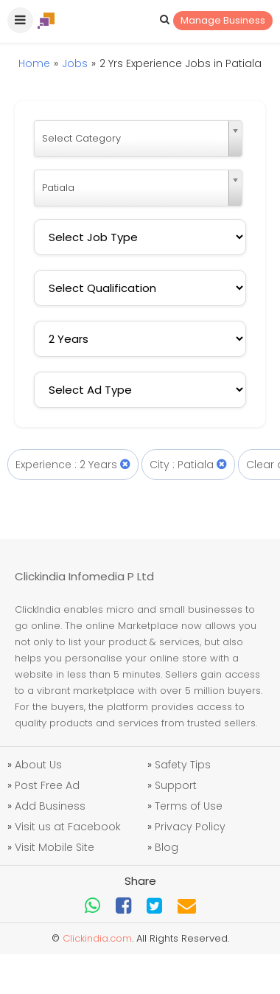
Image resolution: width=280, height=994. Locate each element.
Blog (166, 847)
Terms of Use (189, 806)
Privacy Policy (190, 826)
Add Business (50, 806)
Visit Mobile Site (54, 847)
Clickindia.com (97, 938)
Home (34, 63)
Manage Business (223, 20)
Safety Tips (183, 764)
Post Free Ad (47, 785)
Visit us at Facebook (68, 826)
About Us (38, 764)
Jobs (75, 63)
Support (176, 785)
